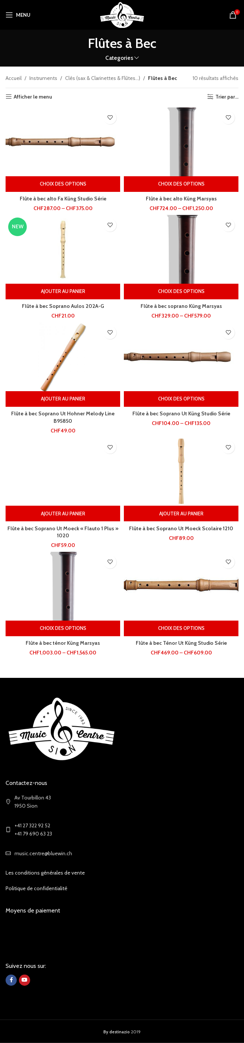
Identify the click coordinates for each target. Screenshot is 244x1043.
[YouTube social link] (24, 980)
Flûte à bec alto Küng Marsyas (181, 198)
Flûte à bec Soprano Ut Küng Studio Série (181, 413)
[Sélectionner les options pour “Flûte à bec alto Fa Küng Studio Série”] (63, 184)
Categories (119, 58)
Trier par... (226, 97)
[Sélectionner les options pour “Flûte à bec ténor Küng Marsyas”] (63, 628)
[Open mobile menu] (18, 14)
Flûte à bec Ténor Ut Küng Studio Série (181, 643)
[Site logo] (122, 14)
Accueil (14, 78)
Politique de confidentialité (36, 888)
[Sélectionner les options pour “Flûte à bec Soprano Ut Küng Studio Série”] (181, 399)
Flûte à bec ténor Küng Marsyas (63, 643)
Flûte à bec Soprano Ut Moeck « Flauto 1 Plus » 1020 (62, 532)
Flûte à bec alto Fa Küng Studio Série (63, 198)
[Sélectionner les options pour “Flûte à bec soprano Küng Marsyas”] (181, 291)
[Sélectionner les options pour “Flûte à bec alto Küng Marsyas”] (181, 184)
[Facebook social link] (11, 980)
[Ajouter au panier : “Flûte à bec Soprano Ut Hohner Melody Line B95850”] (63, 399)
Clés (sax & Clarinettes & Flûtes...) (102, 78)
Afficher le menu (33, 97)
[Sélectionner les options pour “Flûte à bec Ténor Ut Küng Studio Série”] (181, 628)
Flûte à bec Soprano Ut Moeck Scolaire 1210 (181, 528)
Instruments (43, 78)
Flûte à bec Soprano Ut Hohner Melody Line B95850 (63, 417)
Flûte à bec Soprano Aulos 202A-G (63, 306)
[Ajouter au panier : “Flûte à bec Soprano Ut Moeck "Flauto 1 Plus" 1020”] (63, 513)
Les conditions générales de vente (45, 872)
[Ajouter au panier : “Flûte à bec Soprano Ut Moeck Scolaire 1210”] (181, 513)
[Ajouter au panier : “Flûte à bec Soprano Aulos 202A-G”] (63, 291)
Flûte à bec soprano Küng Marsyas (181, 306)
